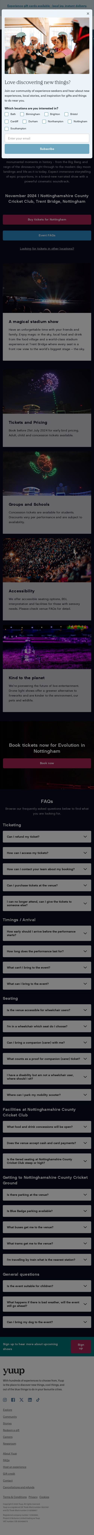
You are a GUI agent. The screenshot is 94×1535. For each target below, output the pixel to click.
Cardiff (14, 121)
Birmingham (33, 114)
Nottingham (80, 121)
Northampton (55, 121)
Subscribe (47, 148)
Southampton (18, 128)
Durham (33, 121)
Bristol (74, 114)
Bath (13, 114)
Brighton (55, 114)
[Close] (88, 13)
